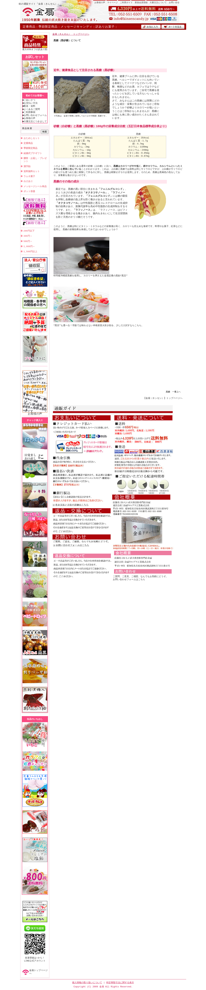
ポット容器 (29, 191)
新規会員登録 (141, 2)
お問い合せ (174, 2)
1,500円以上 (30, 251)
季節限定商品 (48, 26)
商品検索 (27, 128)
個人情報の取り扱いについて (87, 982)
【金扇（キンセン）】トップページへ (162, 398)
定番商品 (29, 26)
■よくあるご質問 (31, 109)
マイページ (112, 2)
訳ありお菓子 (105, 26)
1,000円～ (29, 246)
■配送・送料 (28, 106)
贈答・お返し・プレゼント (35, 160)
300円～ (28, 236)
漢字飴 (27, 166)
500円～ (28, 241)
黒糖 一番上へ (173, 392)
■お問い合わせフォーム (34, 115)
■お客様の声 (28, 118)
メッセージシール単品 (35, 186)
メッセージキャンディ (76, 26)
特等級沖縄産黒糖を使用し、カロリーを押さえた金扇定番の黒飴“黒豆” (90, 274)
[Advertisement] (117, 58)
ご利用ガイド (126, 2)
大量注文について (158, 2)
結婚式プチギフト (33, 153)
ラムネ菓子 (29, 176)
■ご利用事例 (28, 112)
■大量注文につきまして (34, 121)
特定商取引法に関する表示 (120, 982)
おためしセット (32, 138)
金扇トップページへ (38, 972)
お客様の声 (99, 2)
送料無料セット (32, 171)
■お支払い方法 (30, 103)
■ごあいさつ (28, 100)
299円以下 (29, 230)
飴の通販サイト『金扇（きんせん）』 (39, 3)
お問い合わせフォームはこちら (129, 579)
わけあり (28, 181)
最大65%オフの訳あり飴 (34, 48)
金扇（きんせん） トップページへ (70, 34)
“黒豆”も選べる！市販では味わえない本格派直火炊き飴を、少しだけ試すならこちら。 (98, 324)
